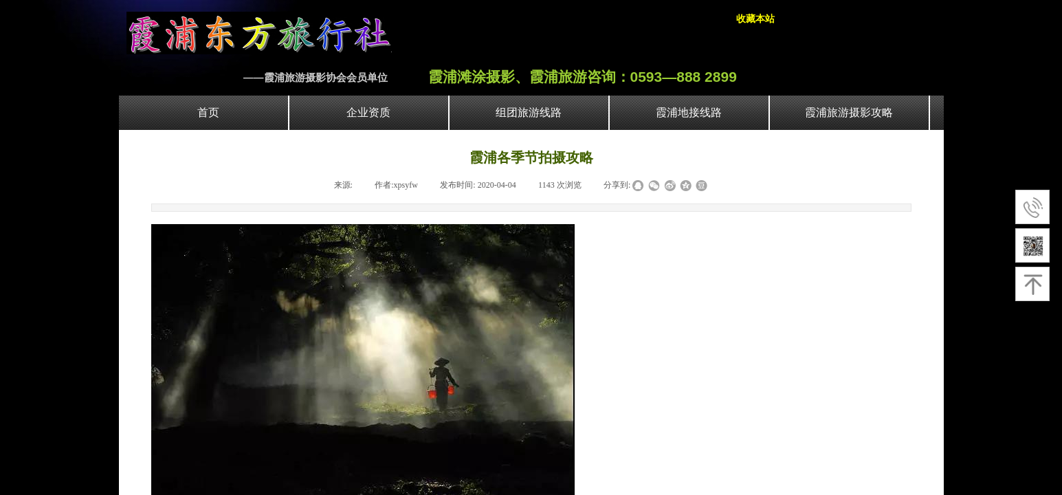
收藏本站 (755, 19)
